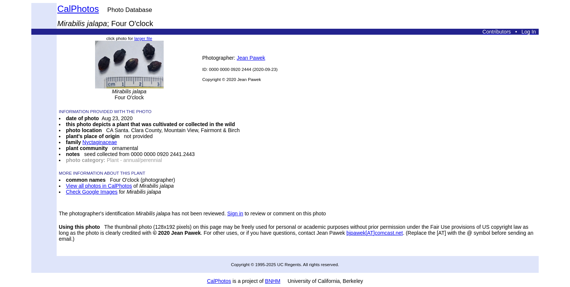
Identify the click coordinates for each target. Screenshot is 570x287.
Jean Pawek (251, 58)
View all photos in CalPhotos (99, 186)
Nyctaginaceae (99, 142)
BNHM (272, 281)
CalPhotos (78, 9)
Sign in (235, 213)
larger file (143, 38)
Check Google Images (92, 192)
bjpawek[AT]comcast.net (374, 233)
